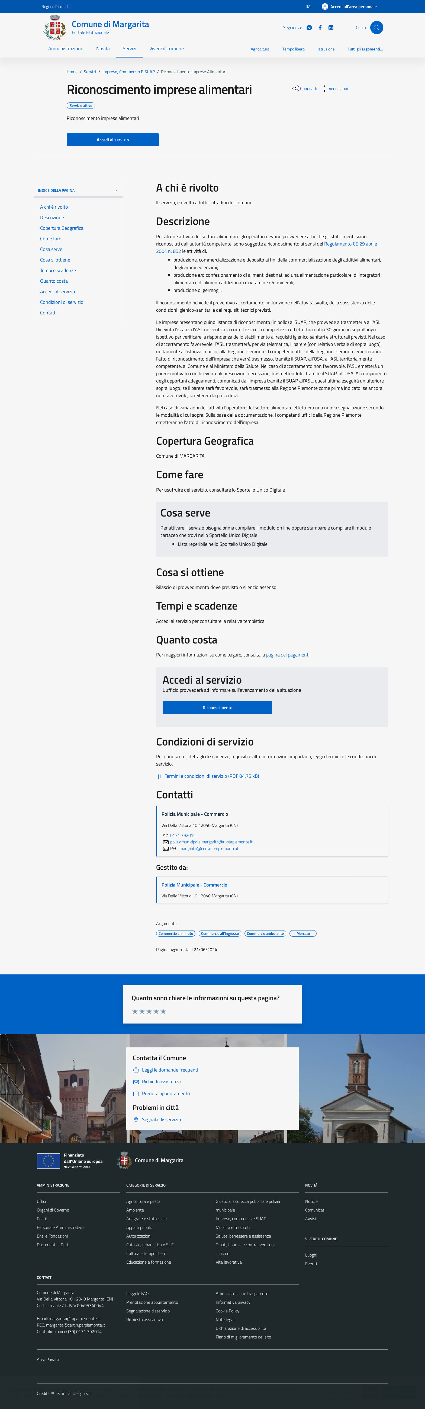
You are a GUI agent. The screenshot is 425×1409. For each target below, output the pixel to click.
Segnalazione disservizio (148, 1311)
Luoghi (311, 1255)
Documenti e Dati (52, 1244)
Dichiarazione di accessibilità (241, 1328)
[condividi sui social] (304, 88)
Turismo (222, 1253)
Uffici (41, 1201)
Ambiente (135, 1210)
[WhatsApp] (328, 27)
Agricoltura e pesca (143, 1201)
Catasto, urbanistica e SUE (150, 1244)
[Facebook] (318, 27)
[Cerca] (376, 27)
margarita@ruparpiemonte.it (74, 1318)
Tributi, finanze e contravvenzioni (245, 1244)
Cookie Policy (227, 1311)
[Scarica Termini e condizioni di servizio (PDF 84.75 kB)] (207, 776)
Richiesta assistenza (144, 1319)
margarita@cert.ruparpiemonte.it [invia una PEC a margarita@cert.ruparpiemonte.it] (209, 848)
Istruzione (326, 49)
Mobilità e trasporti (233, 1227)
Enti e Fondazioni (52, 1236)
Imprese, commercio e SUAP (241, 1218)
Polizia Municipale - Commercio (194, 884)
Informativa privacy (233, 1302)
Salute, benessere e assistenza (243, 1236)
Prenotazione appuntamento (152, 1302)
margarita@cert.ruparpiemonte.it (75, 1325)
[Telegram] (307, 27)
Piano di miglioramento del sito (243, 1337)
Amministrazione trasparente (242, 1293)
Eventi (311, 1263)
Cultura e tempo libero (146, 1253)
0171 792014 (179, 835)
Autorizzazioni (138, 1236)
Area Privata (48, 1359)
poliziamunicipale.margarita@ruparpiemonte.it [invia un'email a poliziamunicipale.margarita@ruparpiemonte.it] (207, 842)
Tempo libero (293, 49)
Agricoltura (260, 49)
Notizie (311, 1201)
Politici (43, 1218)
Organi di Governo (53, 1210)
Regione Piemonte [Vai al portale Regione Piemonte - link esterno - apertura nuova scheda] (56, 6)
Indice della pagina (78, 190)
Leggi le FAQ (137, 1293)
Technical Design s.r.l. (73, 1393)
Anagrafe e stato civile (146, 1218)
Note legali (225, 1319)
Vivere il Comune (166, 48)
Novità (103, 48)
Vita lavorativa (229, 1262)
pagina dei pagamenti (288, 654)
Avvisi (310, 1218)
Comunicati (315, 1210)
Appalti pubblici (139, 1227)
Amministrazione (65, 48)
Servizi (129, 48)
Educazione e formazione (148, 1262)
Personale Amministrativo (60, 1227)
